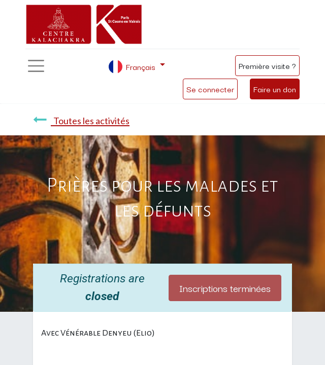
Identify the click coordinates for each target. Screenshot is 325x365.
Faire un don (274, 89)
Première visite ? (267, 65)
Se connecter (210, 89)
